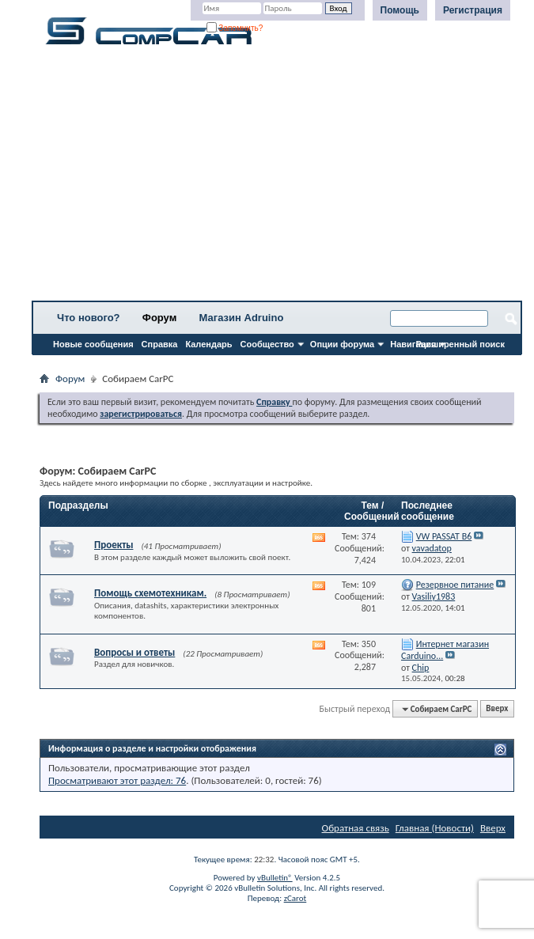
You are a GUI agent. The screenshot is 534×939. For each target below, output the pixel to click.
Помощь (400, 10)
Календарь (208, 344)
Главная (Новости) (435, 828)
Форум (159, 318)
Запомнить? (234, 28)
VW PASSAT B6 (444, 536)
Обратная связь (355, 828)
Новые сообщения (93, 344)
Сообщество (267, 344)
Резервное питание (455, 584)
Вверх (497, 709)
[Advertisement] (277, 178)
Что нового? (88, 318)
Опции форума (342, 344)
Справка (160, 344)
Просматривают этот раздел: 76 (117, 780)
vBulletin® (275, 878)
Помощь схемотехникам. (150, 593)
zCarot (295, 898)
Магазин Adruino (241, 318)
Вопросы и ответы (134, 652)
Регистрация (472, 10)
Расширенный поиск (460, 344)
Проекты (113, 545)
